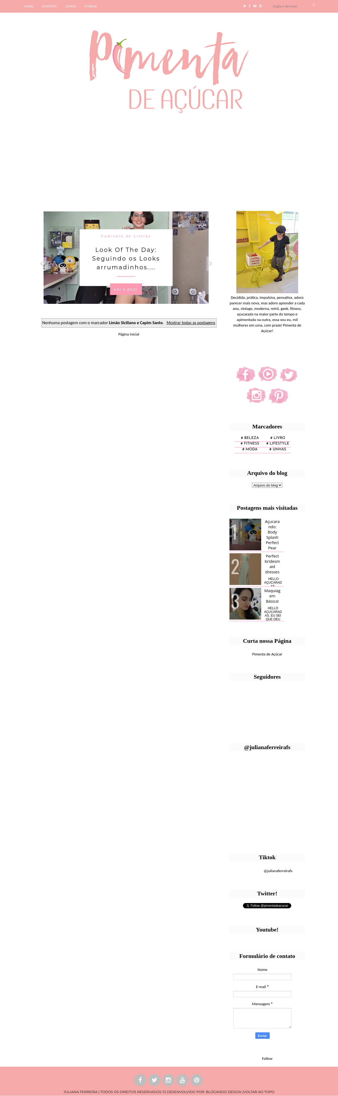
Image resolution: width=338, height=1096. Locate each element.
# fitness (250, 444)
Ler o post (126, 289)
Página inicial (128, 334)
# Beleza (250, 438)
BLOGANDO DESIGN (223, 1092)
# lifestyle (277, 444)
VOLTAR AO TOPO (258, 1092)
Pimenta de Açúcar (267, 654)
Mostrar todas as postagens (191, 322)
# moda (249, 449)
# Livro (277, 438)
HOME (29, 6)
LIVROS (70, 6)
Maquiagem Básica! (272, 596)
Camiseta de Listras (126, 236)
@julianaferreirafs (278, 870)
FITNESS (90, 6)
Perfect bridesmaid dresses (272, 563)
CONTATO (49, 6)
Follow (267, 1058)
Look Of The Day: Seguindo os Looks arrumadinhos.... (126, 258)
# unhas (277, 449)
